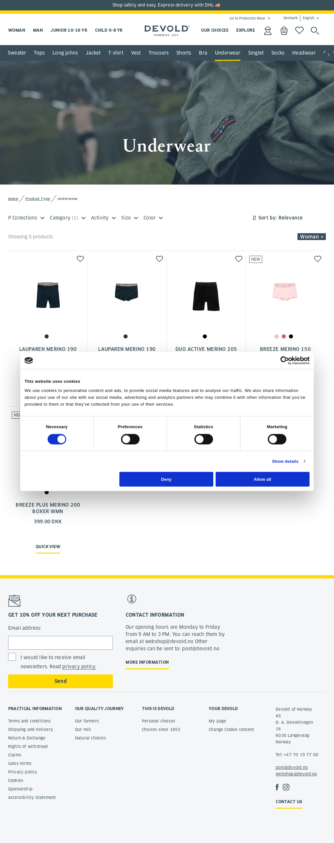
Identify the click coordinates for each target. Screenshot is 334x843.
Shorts (183, 53)
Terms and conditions (29, 721)
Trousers (159, 53)
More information (147, 662)
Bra (203, 53)
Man (38, 30)
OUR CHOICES (214, 30)
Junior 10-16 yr (69, 30)
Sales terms (19, 763)
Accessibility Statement (32, 797)
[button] (329, 55)
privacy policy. (79, 666)
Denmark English (298, 18)
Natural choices (90, 738)
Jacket (93, 53)
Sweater (17, 53)
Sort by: (267, 217)
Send (60, 681)
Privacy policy (23, 772)
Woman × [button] (311, 236)
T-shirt (115, 53)
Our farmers (87, 721)
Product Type (38, 199)
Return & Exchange (26, 738)
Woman (16, 30)
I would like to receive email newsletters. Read (59, 662)
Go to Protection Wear (247, 18)
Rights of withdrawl (28, 746)
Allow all (262, 479)
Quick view (48, 546)
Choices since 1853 (161, 729)
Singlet (256, 53)
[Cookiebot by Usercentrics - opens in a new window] (281, 360)
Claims (14, 755)
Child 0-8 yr (108, 30)
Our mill (83, 729)
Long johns (65, 53)
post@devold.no (292, 767)
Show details (285, 461)
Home (13, 199)
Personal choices (158, 721)
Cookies (15, 780)
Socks (277, 53)
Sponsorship (20, 788)
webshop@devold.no (296, 773)
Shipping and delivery (30, 729)
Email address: (25, 628)
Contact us (289, 802)
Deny (166, 479)
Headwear (304, 53)
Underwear (227, 53)
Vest (136, 53)
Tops (39, 53)
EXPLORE (245, 30)
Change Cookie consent (231, 729)
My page (217, 721)
